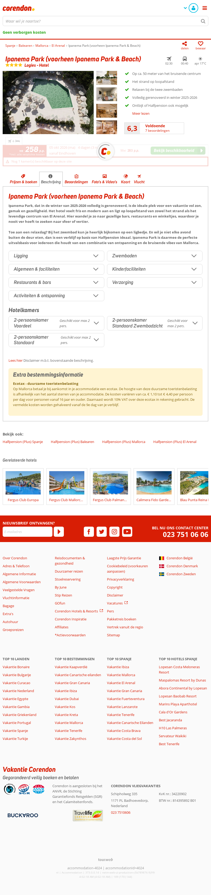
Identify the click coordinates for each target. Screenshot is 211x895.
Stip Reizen (63, 595)
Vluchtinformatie (16, 597)
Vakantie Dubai (67, 698)
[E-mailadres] (27, 532)
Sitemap (113, 635)
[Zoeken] (203, 21)
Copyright (115, 587)
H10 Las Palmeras (173, 728)
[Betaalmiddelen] (22, 815)
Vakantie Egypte (15, 698)
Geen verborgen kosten (24, 32)
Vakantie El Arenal (121, 682)
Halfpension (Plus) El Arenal (174, 441)
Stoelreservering (68, 579)
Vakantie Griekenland (19, 714)
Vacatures (115, 603)
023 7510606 (120, 812)
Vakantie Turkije (15, 738)
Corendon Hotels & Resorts (76, 611)
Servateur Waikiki (172, 736)
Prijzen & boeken (23, 182)
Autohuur (10, 621)
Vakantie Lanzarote (122, 706)
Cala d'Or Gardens (173, 712)
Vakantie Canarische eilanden (78, 674)
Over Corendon (15, 558)
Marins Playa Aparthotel (178, 704)
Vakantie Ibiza (66, 690)
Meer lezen (141, 113)
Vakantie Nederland (18, 690)
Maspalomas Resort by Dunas (182, 680)
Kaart (125, 182)
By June (61, 587)
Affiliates (61, 627)
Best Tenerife (169, 743)
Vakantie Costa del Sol (124, 738)
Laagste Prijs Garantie (124, 558)
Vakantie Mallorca (69, 722)
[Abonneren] (59, 532)
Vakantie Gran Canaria (72, 682)
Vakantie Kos (65, 706)
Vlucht (139, 182)
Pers (110, 611)
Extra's (8, 613)
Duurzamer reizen (69, 571)
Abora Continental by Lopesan (183, 688)
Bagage (8, 605)
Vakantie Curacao (16, 682)
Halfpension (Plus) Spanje (23, 441)
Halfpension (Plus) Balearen (72, 441)
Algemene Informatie (19, 574)
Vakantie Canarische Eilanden (130, 722)
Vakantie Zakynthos (70, 738)
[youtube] (127, 531)
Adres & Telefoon (16, 566)
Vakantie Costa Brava (123, 730)
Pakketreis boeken (121, 619)
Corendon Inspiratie (70, 619)
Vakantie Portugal (17, 722)
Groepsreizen (13, 629)
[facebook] (89, 531)
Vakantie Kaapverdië (71, 666)
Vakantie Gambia (16, 706)
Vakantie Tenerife (68, 730)
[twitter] (102, 531)
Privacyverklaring (120, 579)
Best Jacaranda (170, 720)
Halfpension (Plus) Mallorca (123, 441)
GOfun (60, 603)
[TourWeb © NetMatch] (105, 859)
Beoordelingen (76, 182)
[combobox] (105, 21)
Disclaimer (115, 595)
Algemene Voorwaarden (22, 581)
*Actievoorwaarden (70, 635)
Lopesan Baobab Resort (178, 696)
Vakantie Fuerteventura (125, 698)
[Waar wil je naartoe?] (105, 21)
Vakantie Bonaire (16, 666)
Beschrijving (51, 182)
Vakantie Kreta (66, 714)
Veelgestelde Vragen (19, 589)
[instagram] (114, 531)
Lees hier (16, 360)
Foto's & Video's (104, 182)
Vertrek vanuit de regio (125, 627)
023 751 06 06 (185, 534)
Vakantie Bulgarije (17, 674)
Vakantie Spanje (15, 730)
